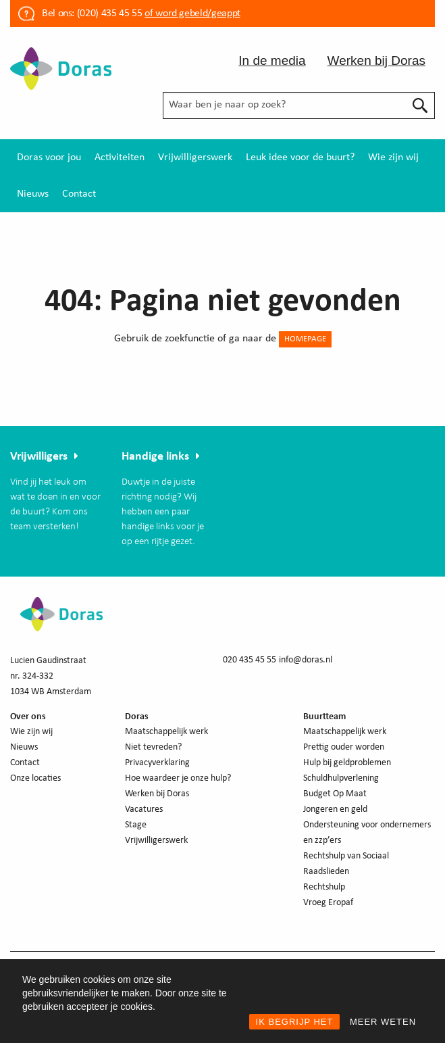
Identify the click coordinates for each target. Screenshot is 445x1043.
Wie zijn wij (393, 157)
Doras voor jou (49, 157)
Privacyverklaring (157, 763)
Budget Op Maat (335, 794)
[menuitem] (49, 157)
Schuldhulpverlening (341, 778)
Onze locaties (35, 778)
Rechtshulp (324, 887)
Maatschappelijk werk (166, 732)
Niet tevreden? (153, 747)
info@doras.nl (305, 660)
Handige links (155, 456)
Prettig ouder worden (343, 747)
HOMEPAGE (305, 339)
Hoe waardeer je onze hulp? (178, 778)
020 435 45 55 (249, 660)
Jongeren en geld (335, 809)
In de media (271, 60)
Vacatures (144, 809)
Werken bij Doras (376, 60)
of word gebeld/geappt (192, 13)
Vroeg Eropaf (328, 903)
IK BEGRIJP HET (295, 1022)
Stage (136, 825)
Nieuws (33, 194)
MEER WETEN (383, 1022)
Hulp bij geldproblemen (347, 763)
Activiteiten (120, 157)
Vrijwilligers (39, 456)
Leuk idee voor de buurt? (300, 157)
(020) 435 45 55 (108, 13)
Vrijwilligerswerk (195, 157)
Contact (79, 194)
